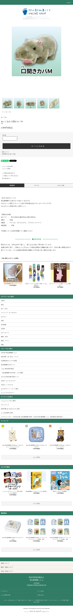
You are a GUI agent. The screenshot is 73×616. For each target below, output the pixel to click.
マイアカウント (4, 591)
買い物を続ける (5, 178)
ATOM (37, 602)
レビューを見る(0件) (6, 166)
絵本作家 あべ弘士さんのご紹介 (10, 409)
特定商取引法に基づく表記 (9, 154)
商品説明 (12, 185)
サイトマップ (5, 405)
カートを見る (40, 591)
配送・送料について (22, 600)
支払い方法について (12, 600)
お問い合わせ (40, 595)
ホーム (3, 111)
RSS (35, 602)
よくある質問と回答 (7, 413)
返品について (5, 152)
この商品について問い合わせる (9, 175)
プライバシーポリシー (53, 600)
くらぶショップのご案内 (8, 401)
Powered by (36, 611)
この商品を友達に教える (7, 173)
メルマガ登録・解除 (64, 600)
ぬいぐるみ (8, 111)
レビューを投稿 (5, 168)
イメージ (36, 185)
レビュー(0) (60, 185)
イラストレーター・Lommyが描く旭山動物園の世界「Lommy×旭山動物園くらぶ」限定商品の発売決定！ (32, 417)
